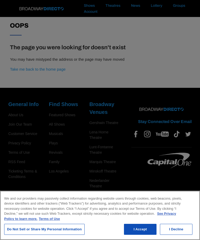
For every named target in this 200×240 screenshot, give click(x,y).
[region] (100, 215)
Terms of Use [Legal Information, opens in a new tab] (49, 219)
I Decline (176, 229)
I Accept (140, 229)
